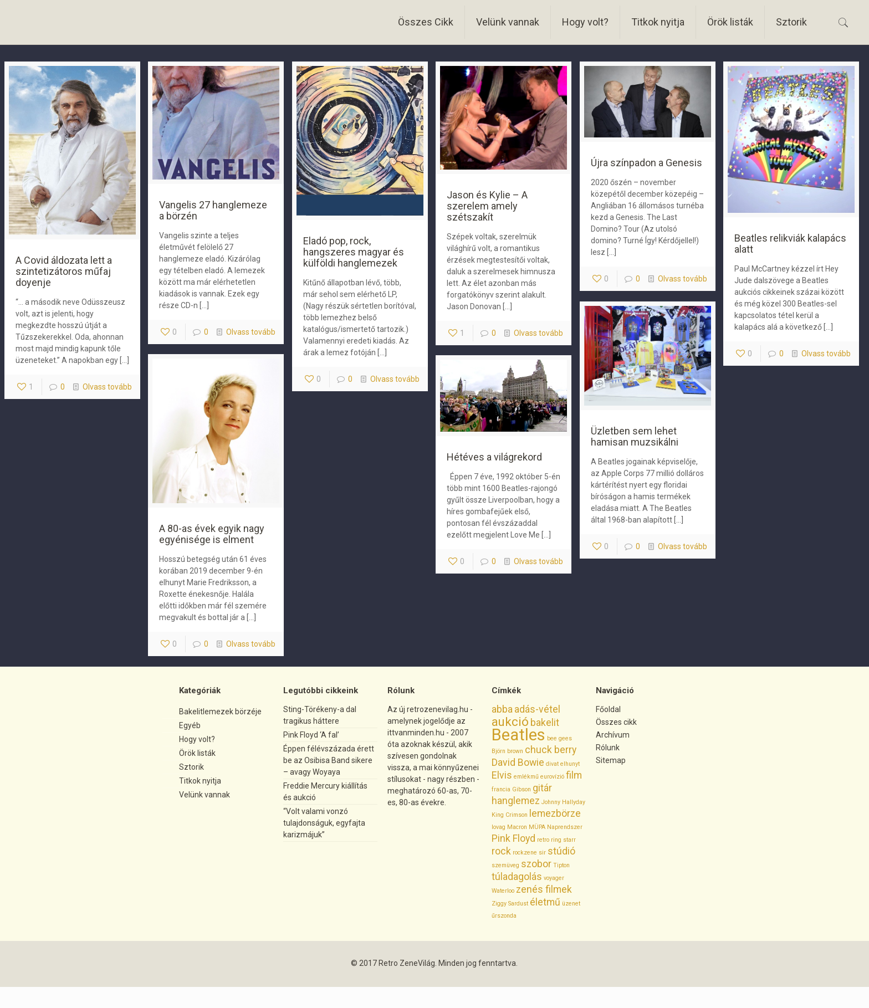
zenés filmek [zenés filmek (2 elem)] (544, 889)
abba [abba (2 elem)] (502, 709)
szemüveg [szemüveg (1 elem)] (505, 865)
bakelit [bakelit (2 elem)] (544, 722)
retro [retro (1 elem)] (543, 839)
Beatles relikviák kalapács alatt (790, 243)
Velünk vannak (204, 794)
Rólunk (608, 747)
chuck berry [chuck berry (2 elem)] (550, 749)
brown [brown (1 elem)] (515, 751)
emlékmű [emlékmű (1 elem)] (526, 776)
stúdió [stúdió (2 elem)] (561, 851)
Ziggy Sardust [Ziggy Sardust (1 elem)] (510, 903)
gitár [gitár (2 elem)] (542, 788)
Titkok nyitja (200, 780)
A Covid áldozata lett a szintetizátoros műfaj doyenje (64, 271)
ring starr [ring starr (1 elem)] (563, 839)
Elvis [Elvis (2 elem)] (502, 775)
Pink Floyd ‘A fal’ (311, 734)
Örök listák (197, 753)
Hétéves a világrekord (494, 457)
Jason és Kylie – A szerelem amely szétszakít (487, 206)
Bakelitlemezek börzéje (220, 711)
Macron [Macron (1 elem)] (517, 827)
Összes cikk (616, 722)
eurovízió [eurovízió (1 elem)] (552, 776)
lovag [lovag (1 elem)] (498, 827)
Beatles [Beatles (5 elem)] (518, 734)
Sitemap (611, 760)
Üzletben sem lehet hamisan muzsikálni (634, 436)
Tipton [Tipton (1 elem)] (561, 865)
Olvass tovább (107, 386)
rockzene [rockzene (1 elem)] (525, 852)
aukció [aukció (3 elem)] (510, 721)
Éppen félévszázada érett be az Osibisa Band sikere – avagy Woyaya (328, 760)
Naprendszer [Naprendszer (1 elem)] (564, 827)
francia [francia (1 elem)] (501, 789)
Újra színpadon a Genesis (646, 162)
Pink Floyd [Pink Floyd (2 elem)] (513, 838)
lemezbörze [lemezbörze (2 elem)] (555, 813)
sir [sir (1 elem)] (542, 852)
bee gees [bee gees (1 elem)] (559, 738)
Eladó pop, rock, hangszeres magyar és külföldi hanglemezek (353, 252)
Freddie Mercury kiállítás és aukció (325, 791)
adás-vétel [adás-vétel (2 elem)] (537, 709)
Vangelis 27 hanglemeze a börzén (213, 210)
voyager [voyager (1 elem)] (554, 878)
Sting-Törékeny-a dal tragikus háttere (319, 715)
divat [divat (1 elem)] (552, 763)
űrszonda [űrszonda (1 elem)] (504, 915)
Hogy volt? (197, 739)
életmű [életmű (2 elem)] (545, 902)
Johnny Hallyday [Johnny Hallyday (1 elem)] (563, 802)
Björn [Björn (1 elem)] (498, 751)
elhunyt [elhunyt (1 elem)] (570, 763)
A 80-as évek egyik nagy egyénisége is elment (211, 534)
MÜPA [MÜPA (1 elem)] (537, 827)
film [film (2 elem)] (574, 775)
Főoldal (608, 709)
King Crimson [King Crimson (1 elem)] (510, 814)
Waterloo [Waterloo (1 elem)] (503, 890)
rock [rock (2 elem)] (501, 851)
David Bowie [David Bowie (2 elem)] (518, 762)
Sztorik (191, 767)
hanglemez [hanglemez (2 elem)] (516, 800)
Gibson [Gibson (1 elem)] (521, 789)
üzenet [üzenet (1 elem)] (571, 903)
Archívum (613, 734)
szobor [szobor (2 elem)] (536, 863)
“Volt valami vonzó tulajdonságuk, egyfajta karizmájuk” (324, 823)
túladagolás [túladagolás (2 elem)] (517, 876)
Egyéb (190, 725)
